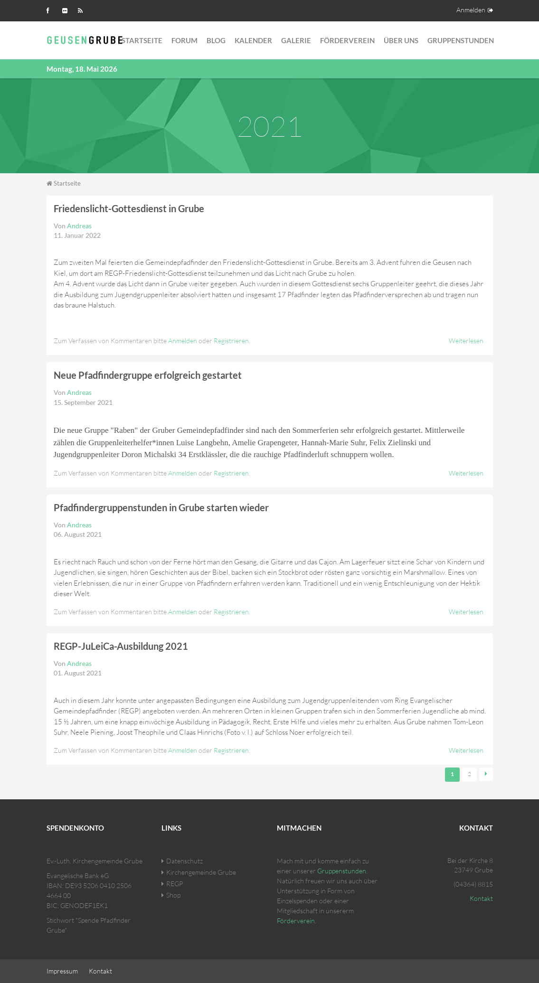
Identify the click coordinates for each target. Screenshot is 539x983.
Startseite (142, 40)
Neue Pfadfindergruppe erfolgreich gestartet (148, 375)
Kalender (253, 40)
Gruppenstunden (460, 40)
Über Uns (401, 40)
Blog (216, 40)
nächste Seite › (486, 774)
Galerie (296, 40)
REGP (174, 884)
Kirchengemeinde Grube (201, 872)
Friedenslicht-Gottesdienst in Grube (129, 208)
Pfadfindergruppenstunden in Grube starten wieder (161, 507)
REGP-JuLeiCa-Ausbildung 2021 (121, 646)
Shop (173, 895)
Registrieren (231, 341)
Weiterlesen (466, 341)
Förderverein (347, 40)
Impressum (62, 971)
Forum (184, 40)
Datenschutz (184, 861)
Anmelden (470, 10)
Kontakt (481, 898)
